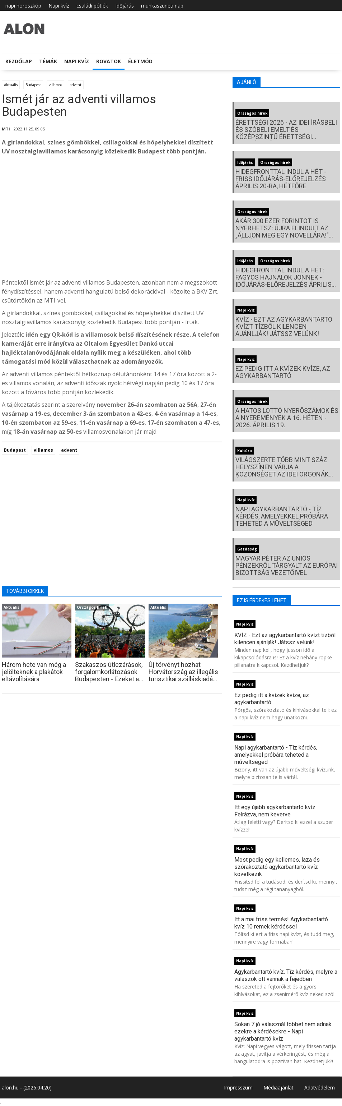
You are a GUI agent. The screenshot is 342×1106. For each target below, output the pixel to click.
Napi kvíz (58, 5)
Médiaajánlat (278, 1087)
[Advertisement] (112, 219)
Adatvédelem (319, 1087)
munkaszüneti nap (162, 5)
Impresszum (238, 1087)
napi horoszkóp (23, 5)
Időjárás (124, 5)
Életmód (140, 61)
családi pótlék (92, 5)
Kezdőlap (18, 61)
